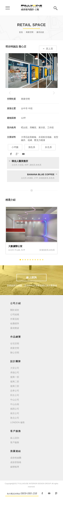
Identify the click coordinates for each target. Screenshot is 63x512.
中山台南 (14, 416)
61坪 (23, 262)
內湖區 (30, 190)
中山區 (17, 262)
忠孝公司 (14, 403)
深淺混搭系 (43, 190)
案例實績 (14, 340)
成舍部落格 (15, 475)
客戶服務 (14, 454)
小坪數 (15, 159)
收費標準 (14, 336)
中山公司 (14, 412)
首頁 (21, 32)
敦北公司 (14, 430)
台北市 (14, 177)
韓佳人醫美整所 (20, 173)
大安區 (21, 177)
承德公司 (14, 385)
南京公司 (14, 426)
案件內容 (40, 32)
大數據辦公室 (15, 258)
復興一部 (14, 389)
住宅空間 (14, 356)
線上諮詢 (31, 289)
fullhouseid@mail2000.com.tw (49, 505)
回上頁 (48, 48)
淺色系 (31, 159)
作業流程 (14, 331)
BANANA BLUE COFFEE (40, 186)
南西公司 (14, 421)
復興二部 (14, 394)
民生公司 (14, 407)
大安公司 (14, 380)
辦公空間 (14, 365)
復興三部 (14, 398)
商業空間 (29, 32)
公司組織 (14, 327)
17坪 (36, 190)
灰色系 (48, 159)
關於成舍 (14, 322)
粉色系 (38, 177)
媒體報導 (14, 479)
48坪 (26, 177)
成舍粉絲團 (15, 470)
